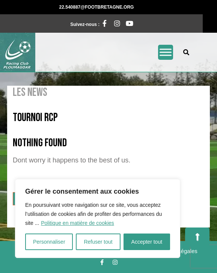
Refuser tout (98, 242)
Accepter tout (147, 242)
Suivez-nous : (89, 23)
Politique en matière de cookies (77, 223)
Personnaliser (49, 242)
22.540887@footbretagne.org (124, 7)
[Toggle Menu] (166, 52)
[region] (97, 218)
